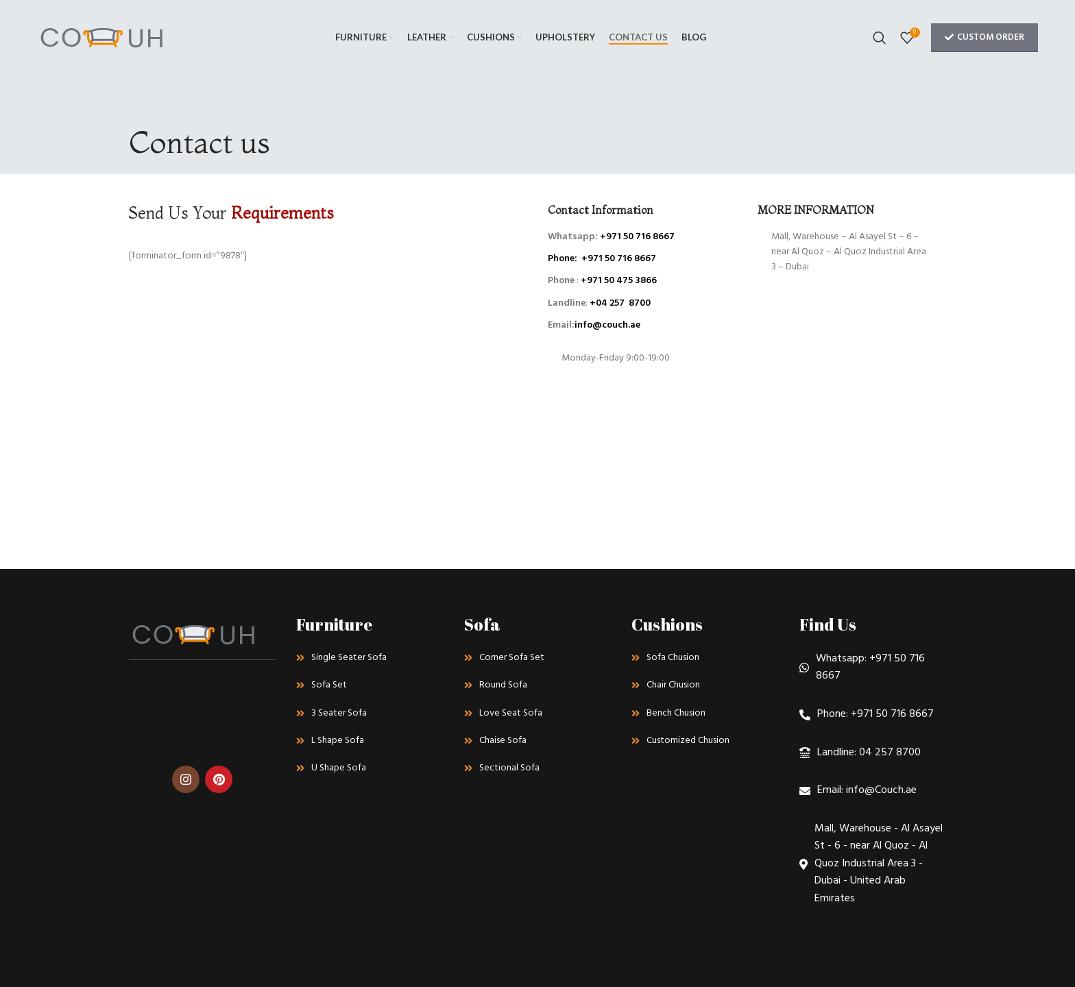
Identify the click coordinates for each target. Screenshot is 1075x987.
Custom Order (984, 37)
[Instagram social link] (186, 779)
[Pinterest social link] (218, 779)
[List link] (369, 658)
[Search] (879, 37)
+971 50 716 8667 (637, 237)
